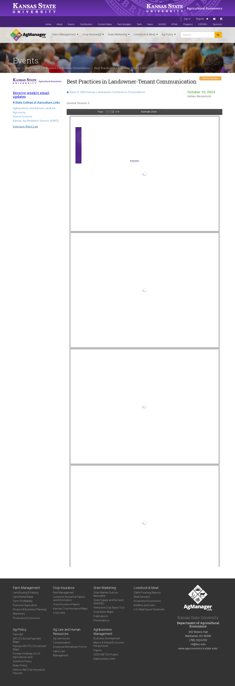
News (150, 24)
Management (60, 655)
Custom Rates (105, 24)
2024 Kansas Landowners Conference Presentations (57, 68)
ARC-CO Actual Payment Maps (27, 640)
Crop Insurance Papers (66, 604)
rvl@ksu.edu (198, 644)
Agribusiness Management (102, 632)
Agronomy (19, 112)
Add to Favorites (210, 78)
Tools (139, 24)
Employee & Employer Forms (70, 646)
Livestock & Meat (146, 34)
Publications (100, 616)
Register (200, 19)
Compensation (61, 642)
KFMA (174, 24)
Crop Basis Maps (103, 611)
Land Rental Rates (23, 596)
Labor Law (59, 651)
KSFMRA (202, 24)
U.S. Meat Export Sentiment (149, 609)
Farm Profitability (22, 601)
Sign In (187, 19)
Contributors (86, 24)
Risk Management (63, 592)
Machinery (19, 613)
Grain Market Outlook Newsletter (105, 594)
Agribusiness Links (104, 658)
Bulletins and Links (144, 605)
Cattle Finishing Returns (147, 592)
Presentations (101, 620)
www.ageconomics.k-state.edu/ (198, 648)
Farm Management (65, 34)
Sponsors (217, 24)
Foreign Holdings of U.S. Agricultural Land (27, 655)
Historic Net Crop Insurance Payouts (29, 671)
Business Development (106, 638)
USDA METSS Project (105, 654)
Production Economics (26, 618)
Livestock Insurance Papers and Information (69, 598)
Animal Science (22, 116)
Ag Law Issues (61, 638)
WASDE (162, 24)
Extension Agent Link (25, 126)
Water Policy (20, 665)
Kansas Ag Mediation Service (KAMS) (36, 120)
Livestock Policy (22, 661)
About (59, 24)
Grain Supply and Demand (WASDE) (108, 602)
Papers (97, 650)
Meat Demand (142, 596)
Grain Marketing (119, 34)
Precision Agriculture (25, 605)
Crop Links (59, 612)
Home (48, 24)
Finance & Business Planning (29, 609)
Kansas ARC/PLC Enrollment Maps (29, 648)
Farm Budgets (124, 24)
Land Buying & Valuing (25, 592)
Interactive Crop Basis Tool (108, 607)
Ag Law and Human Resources (66, 632)
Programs (188, 24)
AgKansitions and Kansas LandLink (34, 108)
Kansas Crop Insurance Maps (70, 608)
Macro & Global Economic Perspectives (108, 644)
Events (71, 24)
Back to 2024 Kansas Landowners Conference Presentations (106, 92)
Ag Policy (169, 34)
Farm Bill (18, 634)
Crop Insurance (93, 34)
